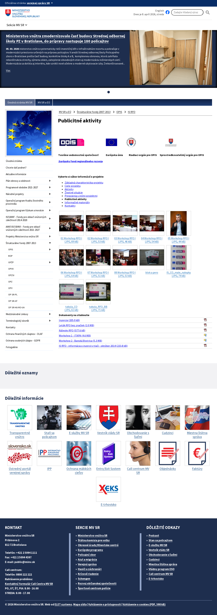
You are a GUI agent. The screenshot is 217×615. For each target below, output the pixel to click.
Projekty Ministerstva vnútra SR (22, 236)
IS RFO (131, 111)
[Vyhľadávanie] (187, 12)
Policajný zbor (87, 555)
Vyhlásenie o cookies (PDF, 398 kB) (144, 604)
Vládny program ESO (161, 569)
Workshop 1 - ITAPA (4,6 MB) (75, 335)
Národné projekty (15, 194)
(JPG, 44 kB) (178, 227)
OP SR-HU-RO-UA (16, 307)
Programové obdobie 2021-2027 (22, 187)
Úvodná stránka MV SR (19, 102)
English (159, 10)
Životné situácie (74, 192)
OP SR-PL (12, 294)
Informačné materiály (77, 202)
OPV (10, 288)
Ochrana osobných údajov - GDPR (23, 340)
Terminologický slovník (17, 320)
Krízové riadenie (88, 574)
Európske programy (90, 550)
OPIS (10, 249)
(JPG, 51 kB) (98, 261)
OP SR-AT (12, 300)
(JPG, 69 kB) (71, 227)
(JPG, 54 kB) (151, 227)
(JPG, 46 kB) (125, 227)
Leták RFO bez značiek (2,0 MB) (76, 325)
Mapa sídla (80, 604)
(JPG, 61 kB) (71, 295)
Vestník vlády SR (159, 550)
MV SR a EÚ (44, 102)
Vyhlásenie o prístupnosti (104, 604)
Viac (8, 70)
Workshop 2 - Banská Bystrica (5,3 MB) (80, 340)
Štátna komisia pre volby (94, 540)
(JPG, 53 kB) (98, 227)
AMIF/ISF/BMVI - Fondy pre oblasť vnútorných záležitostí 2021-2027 (23, 228)
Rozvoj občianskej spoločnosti (97, 583)
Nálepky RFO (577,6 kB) (72, 330)
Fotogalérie (12, 347)
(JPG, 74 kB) (178, 261)
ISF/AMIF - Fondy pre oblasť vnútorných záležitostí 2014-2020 (26, 218)
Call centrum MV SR (161, 574)
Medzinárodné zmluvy (17, 314)
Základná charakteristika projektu (84, 182)
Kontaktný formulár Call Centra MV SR (29, 584)
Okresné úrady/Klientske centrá (98, 545)
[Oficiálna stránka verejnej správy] (40, 3)
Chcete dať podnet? (16, 167)
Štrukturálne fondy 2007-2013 (21, 243)
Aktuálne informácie (16, 174)
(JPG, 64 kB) (71, 261)
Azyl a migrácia (87, 559)
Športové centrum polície (94, 588)
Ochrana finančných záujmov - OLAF (24, 333)
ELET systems (63, 604)
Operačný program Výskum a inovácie (25, 210)
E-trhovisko (156, 578)
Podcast (154, 535)
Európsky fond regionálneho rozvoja (80, 161)
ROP (10, 255)
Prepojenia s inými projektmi (81, 195)
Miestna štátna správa (163, 564)
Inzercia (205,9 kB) (69, 320)
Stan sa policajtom (161, 540)
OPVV (11, 268)
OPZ (10, 281)
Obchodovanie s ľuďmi (163, 555)
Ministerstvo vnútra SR (92, 535)
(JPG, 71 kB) (98, 295)
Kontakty (10, 327)
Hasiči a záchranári (90, 569)
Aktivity (69, 189)
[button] (17, 24)
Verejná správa (87, 564)
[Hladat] (207, 12)
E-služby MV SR (158, 545)
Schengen (84, 578)
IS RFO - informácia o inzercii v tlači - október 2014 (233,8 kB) (93, 345)
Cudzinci (154, 559)
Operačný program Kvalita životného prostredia (24, 202)
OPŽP (11, 262)
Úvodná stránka (14, 161)
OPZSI (11, 275)
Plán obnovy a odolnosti (18, 180)
